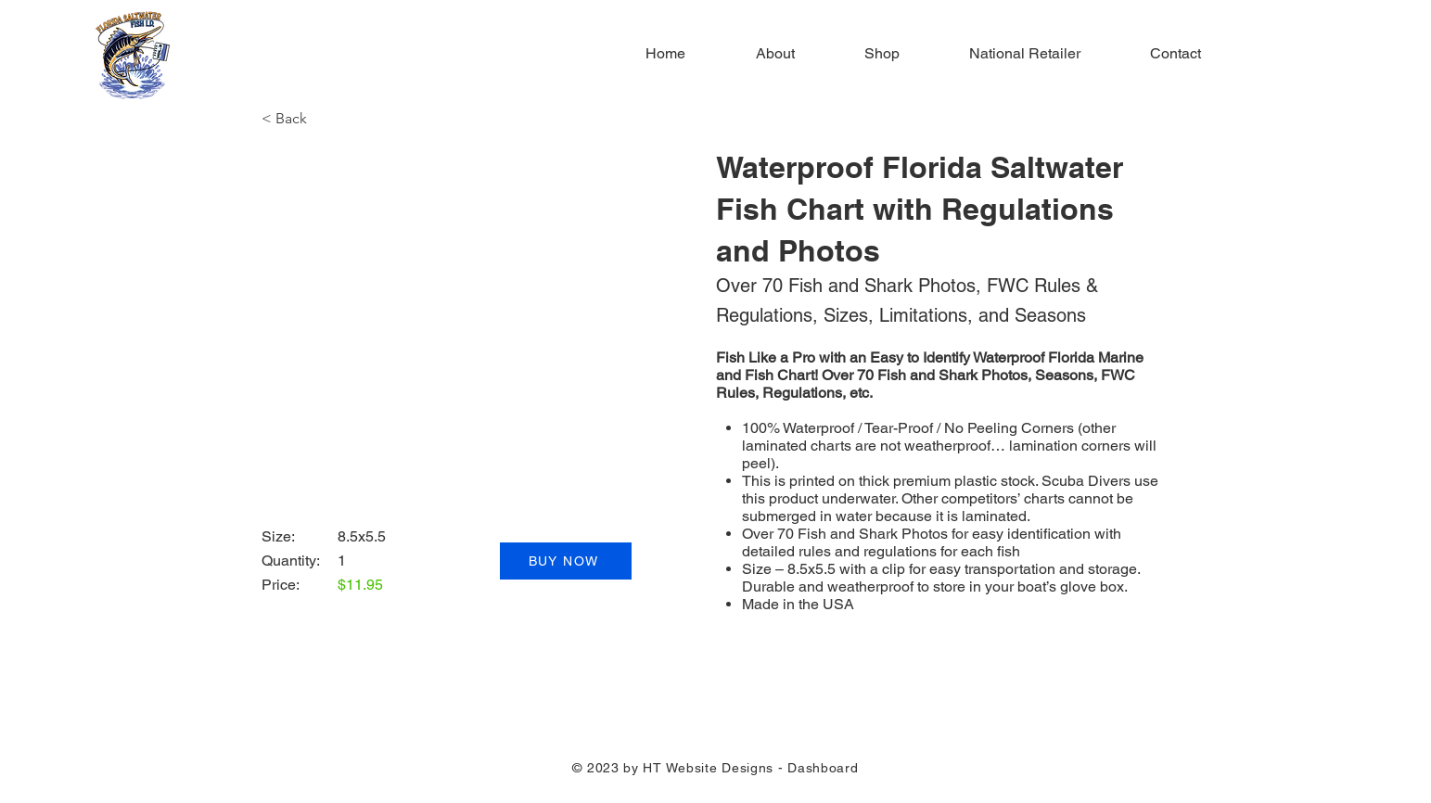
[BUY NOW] (566, 561)
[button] (292, 119)
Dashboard (822, 767)
